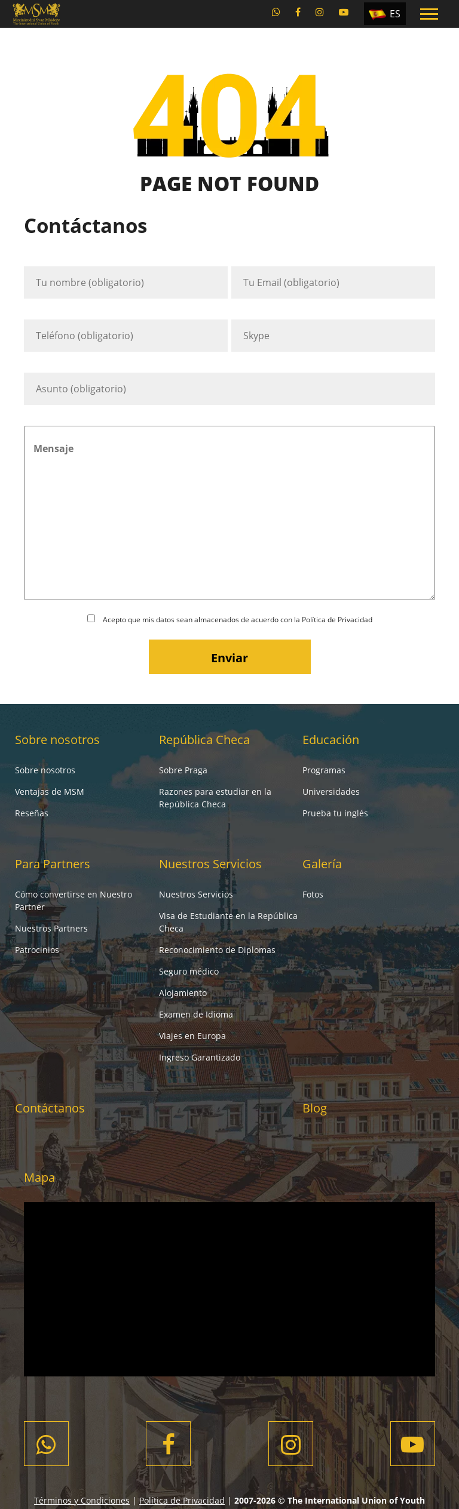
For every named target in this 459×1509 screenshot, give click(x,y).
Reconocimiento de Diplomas (217, 949)
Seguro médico (189, 971)
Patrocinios (37, 949)
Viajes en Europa (192, 1035)
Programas (323, 770)
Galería (322, 864)
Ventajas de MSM (49, 791)
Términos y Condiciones (82, 1500)
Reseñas (31, 813)
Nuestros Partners (51, 928)
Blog (314, 1108)
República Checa (204, 740)
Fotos (312, 894)
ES (395, 13)
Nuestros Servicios (210, 864)
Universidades (331, 791)
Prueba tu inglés (335, 813)
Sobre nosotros (57, 740)
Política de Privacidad (337, 619)
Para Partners (52, 864)
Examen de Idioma (196, 1014)
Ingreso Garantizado (199, 1057)
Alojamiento (183, 992)
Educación (330, 740)
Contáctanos (50, 1108)
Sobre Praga (183, 770)
